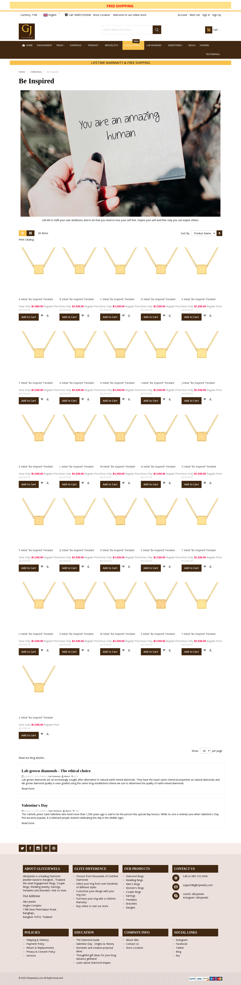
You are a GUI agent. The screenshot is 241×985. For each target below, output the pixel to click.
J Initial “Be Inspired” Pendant (198, 383)
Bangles (130, 907)
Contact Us (132, 943)
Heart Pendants (54, 811)
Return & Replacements (40, 947)
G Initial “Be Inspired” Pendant (76, 383)
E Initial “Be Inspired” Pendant (199, 299)
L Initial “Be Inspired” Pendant (76, 466)
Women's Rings (135, 888)
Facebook (181, 943)
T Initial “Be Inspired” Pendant (199, 550)
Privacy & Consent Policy (40, 951)
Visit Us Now (59, 890)
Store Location (101, 15)
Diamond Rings (135, 876)
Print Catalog (26, 239)
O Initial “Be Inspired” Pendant (199, 466)
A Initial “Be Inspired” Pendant (36, 299)
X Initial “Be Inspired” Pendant (158, 634)
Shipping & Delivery (37, 940)
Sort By (185, 233)
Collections (36, 71)
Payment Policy (35, 943)
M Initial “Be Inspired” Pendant (117, 466)
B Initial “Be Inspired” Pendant (76, 299)
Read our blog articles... (32, 757)
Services (31, 955)
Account (182, 15)
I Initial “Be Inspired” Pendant (157, 383)
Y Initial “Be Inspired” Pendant (199, 634)
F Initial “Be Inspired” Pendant (36, 383)
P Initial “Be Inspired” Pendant (36, 550)
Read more (28, 788)
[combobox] (131, 29)
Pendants (131, 899)
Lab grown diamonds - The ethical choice (56, 771)
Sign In (206, 15)
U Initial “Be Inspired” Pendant (36, 634)
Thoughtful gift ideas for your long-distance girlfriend (96, 956)
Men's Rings (133, 884)
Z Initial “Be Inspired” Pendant (36, 717)
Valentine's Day (35, 805)
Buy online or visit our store (92, 906)
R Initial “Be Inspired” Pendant (117, 550)
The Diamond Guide (87, 940)
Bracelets (131, 903)
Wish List (195, 15)
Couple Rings (133, 891)
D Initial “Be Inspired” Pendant (158, 299)
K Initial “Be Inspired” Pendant (36, 466)
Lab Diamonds (54, 776)
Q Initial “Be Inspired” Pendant (76, 550)
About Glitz (132, 940)
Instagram (182, 940)
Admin (67, 776)
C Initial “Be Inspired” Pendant (117, 299)
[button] (41, 315)
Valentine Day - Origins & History (95, 943)
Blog (178, 951)
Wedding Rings (134, 880)
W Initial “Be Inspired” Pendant (117, 634)
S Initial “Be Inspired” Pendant (158, 550)
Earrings (130, 895)
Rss (178, 955)
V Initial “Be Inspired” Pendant (76, 634)
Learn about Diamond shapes (93, 962)
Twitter (180, 947)
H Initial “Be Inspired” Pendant (117, 383)
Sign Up (216, 15)
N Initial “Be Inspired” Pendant (158, 466)
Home (22, 71)
